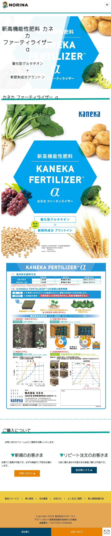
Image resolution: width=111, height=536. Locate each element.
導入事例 (29, 499)
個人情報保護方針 (96, 499)
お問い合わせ (77, 532)
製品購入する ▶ (84, 470)
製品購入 (26, 532)
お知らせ (57, 499)
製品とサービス (12, 499)
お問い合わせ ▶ (27, 473)
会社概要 (43, 499)
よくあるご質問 (75, 499)
